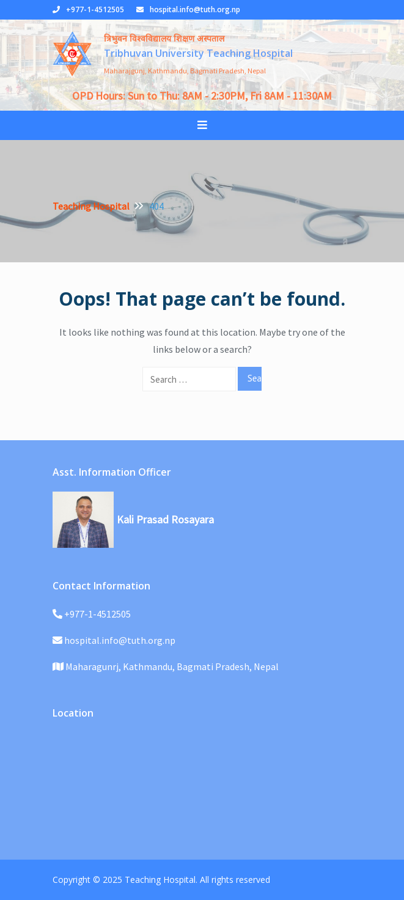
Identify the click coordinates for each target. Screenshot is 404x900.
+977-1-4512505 (95, 9)
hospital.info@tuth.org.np (195, 9)
